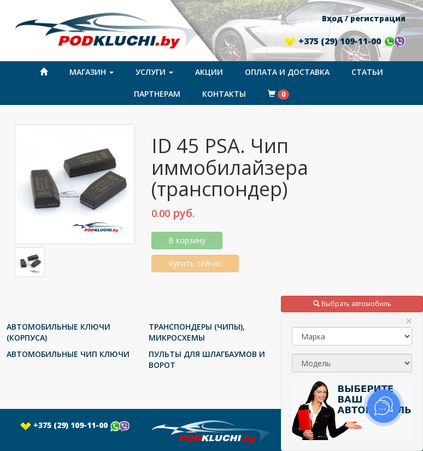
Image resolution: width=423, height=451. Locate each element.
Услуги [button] (154, 72)
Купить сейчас (195, 263)
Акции (209, 72)
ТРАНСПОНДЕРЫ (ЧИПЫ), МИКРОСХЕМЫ (197, 332)
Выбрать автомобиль (352, 303)
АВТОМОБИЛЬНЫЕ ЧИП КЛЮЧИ (68, 354)
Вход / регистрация (364, 18)
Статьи (367, 72)
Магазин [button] (91, 72)
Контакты (224, 94)
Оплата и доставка (287, 72)
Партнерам (157, 94)
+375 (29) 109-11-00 (345, 41)
